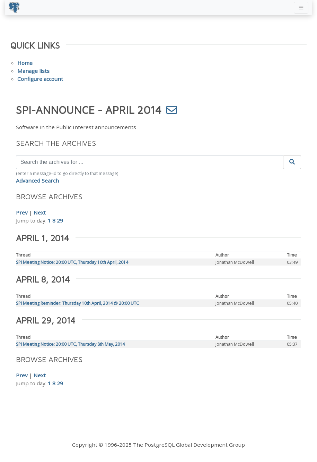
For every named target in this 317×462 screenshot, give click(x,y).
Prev (22, 212)
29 (60, 220)
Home (25, 62)
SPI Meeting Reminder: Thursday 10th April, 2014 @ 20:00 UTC (77, 303)
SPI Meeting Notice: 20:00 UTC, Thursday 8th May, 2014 (70, 344)
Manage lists (33, 70)
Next (40, 212)
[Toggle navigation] (301, 8)
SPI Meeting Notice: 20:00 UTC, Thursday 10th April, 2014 (72, 262)
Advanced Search (37, 180)
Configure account (40, 78)
